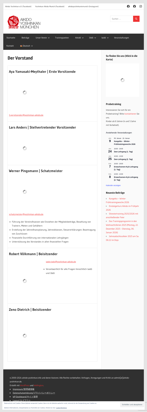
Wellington (38, 385)
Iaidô (105, 37)
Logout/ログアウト (22, 400)
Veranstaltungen (121, 37)
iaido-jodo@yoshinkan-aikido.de (61, 261)
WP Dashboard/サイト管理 (25, 396)
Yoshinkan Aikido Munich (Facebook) (49, 6)
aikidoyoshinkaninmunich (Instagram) (83, 6)
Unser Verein (43, 37)
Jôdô (92, 37)
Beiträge (25, 37)
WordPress (24, 385)
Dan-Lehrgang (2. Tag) (123, 159)
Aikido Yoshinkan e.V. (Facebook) (18, 6)
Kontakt (10, 45)
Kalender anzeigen (113, 185)
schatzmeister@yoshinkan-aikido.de (26, 214)
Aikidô (79, 37)
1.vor (11, 115)
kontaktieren (130, 113)
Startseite (10, 37)
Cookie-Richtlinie (61, 408)
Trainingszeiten (62, 37)
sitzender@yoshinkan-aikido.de (28, 115)
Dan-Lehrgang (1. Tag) (123, 152)
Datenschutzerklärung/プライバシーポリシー (34, 392)
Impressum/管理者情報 (23, 389)
